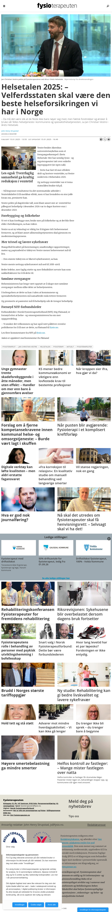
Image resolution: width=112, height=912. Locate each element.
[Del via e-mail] (108, 139)
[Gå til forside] (57, 6)
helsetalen (45, 347)
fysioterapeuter (84, 347)
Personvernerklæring (47, 803)
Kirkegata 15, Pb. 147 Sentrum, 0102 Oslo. (20, 803)
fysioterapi (58, 347)
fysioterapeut (9, 347)
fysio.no (54, 327)
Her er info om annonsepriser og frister (29, 810)
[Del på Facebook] (101, 139)
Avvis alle (52, 905)
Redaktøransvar (96, 824)
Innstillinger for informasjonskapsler (93, 910)
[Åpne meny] (4, 6)
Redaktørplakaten (70, 839)
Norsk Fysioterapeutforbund (22, 808)
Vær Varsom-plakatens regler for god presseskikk (81, 843)
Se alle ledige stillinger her (56, 578)
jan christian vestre (28, 347)
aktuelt (70, 347)
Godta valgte (36, 905)
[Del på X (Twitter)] (105, 139)
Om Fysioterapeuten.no (20, 815)
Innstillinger (20, 905)
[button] (109, 539)
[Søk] (108, 6)
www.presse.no (68, 866)
